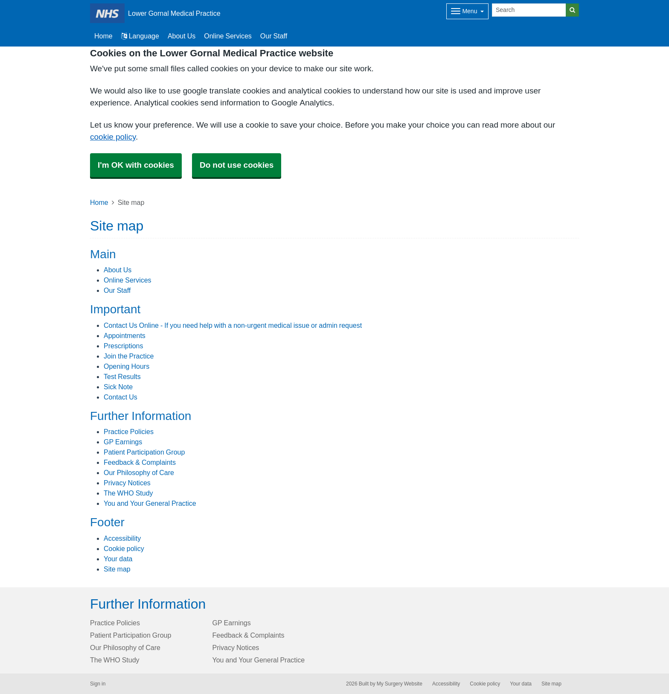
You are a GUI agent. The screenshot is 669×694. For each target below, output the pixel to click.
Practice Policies (129, 431)
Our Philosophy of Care (139, 472)
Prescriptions (123, 345)
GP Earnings (123, 441)
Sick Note (118, 386)
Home (99, 202)
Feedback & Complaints (140, 462)
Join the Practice (129, 356)
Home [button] (103, 35)
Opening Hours (126, 366)
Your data (118, 558)
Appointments (124, 335)
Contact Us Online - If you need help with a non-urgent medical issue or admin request (233, 325)
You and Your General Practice (150, 503)
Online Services (228, 35)
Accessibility (122, 538)
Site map (117, 569)
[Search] (529, 10)
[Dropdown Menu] (467, 11)
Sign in (97, 683)
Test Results (122, 376)
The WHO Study (128, 493)
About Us (181, 35)
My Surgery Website (399, 683)
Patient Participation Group (144, 452)
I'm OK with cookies (136, 165)
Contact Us (120, 397)
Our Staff (273, 35)
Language (140, 35)
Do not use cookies (236, 165)
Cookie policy (124, 548)
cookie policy (113, 137)
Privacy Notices (127, 482)
